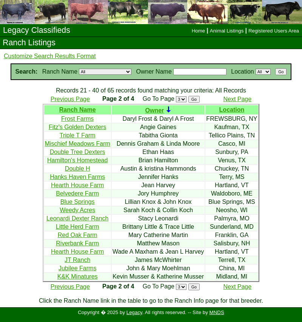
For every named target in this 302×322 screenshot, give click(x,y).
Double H (77, 168)
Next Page (237, 99)
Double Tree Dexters (77, 152)
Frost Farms (77, 119)
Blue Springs (77, 202)
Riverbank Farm (77, 243)
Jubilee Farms (77, 268)
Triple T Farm (78, 135)
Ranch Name (77, 109)
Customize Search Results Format (50, 56)
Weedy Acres (77, 210)
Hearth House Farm (77, 185)
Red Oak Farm (77, 235)
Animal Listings (227, 31)
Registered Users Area (273, 31)
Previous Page (70, 99)
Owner (154, 110)
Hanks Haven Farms (77, 177)
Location (232, 109)
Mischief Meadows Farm (77, 143)
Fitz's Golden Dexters (77, 127)
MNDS (217, 312)
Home (198, 31)
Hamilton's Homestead (77, 160)
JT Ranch (77, 260)
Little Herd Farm (77, 226)
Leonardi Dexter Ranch (77, 218)
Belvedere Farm (77, 193)
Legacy (134, 312)
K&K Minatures (77, 276)
